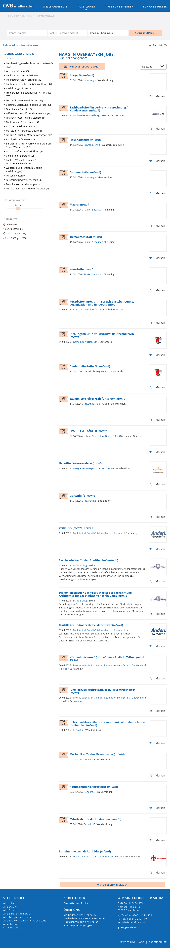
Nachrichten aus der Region (81, 921)
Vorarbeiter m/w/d (82, 269)
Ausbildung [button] (86, 6)
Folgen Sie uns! (130, 927)
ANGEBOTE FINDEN (145, 32)
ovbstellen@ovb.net (134, 922)
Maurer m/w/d (79, 204)
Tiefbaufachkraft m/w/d (86, 237)
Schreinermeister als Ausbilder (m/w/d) (85, 851)
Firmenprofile (11, 927)
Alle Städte (10, 906)
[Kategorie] (23, 33)
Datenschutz (158, 942)
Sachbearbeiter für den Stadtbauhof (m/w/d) (88, 560)
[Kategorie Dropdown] (43, 33)
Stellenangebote (55, 6)
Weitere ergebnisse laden (112, 884)
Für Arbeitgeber (155, 6)
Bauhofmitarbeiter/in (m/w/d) (90, 366)
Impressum (127, 942)
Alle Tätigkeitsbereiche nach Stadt (24, 920)
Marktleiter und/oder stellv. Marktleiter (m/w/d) (91, 625)
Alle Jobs (8, 903)
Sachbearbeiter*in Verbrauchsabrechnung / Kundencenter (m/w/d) (99, 109)
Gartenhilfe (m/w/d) (83, 495)
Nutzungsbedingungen (78, 925)
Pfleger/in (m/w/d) (82, 75)
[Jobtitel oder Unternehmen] (67, 33)
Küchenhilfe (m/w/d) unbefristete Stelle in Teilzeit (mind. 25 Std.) (107, 659)
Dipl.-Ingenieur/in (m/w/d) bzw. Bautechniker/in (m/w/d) (102, 335)
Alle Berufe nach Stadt (17, 913)
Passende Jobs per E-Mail (83, 66)
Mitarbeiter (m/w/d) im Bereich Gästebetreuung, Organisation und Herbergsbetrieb (102, 303)
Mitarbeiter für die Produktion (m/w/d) (95, 819)
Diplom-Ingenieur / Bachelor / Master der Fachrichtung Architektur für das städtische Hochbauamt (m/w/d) (95, 594)
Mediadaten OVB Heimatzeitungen (85, 918)
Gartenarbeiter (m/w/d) (85, 172)
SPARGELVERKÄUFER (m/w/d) (89, 431)
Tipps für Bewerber (119, 6)
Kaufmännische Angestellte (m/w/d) (94, 787)
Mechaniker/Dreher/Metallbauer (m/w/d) (97, 754)
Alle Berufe (10, 910)
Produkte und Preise (76, 903)
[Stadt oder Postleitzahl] (108, 33)
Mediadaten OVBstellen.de (80, 914)
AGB (141, 942)
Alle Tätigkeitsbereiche (17, 917)
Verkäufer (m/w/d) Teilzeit (76, 528)
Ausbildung (10, 924)
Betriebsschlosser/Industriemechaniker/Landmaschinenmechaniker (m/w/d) (107, 723)
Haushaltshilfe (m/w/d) (85, 140)
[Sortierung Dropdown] (163, 67)
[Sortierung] (150, 67)
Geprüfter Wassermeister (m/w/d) (81, 463)
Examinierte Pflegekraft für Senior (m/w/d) (98, 398)
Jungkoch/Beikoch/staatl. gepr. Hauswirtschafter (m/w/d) (102, 691)
